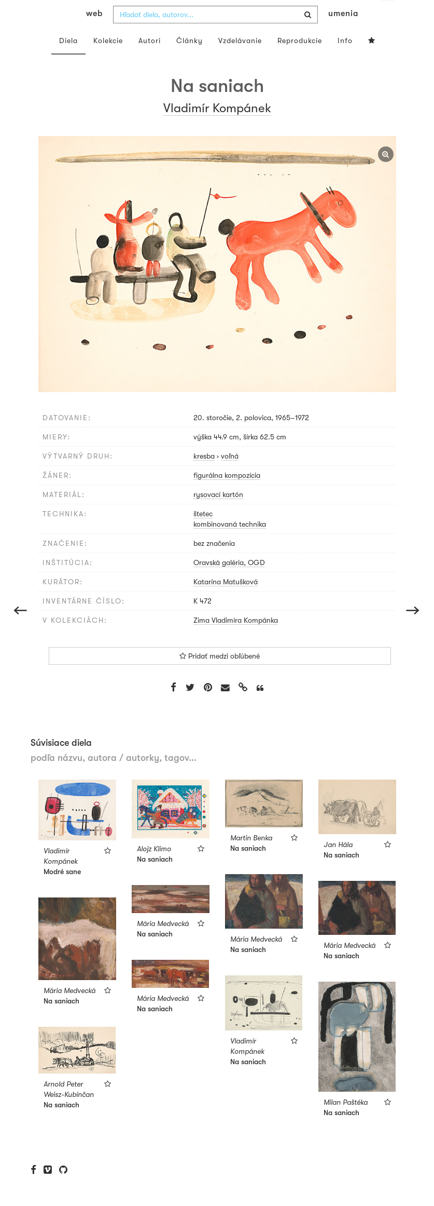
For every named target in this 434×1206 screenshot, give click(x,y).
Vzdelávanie (240, 61)
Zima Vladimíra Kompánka (235, 641)
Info (345, 61)
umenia (343, 34)
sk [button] (388, 15)
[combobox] (215, 35)
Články (189, 61)
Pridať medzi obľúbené (219, 677)
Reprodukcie (299, 61)
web (94, 34)
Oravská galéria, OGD (229, 583)
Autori (149, 61)
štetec (203, 534)
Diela (68, 61)
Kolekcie (108, 61)
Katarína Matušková (225, 602)
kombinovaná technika (229, 545)
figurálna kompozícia (226, 496)
